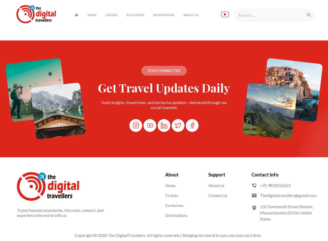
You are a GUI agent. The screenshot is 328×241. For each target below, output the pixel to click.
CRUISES (111, 15)
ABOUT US (191, 15)
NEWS (92, 15)
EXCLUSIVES (135, 15)
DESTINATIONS (163, 15)
